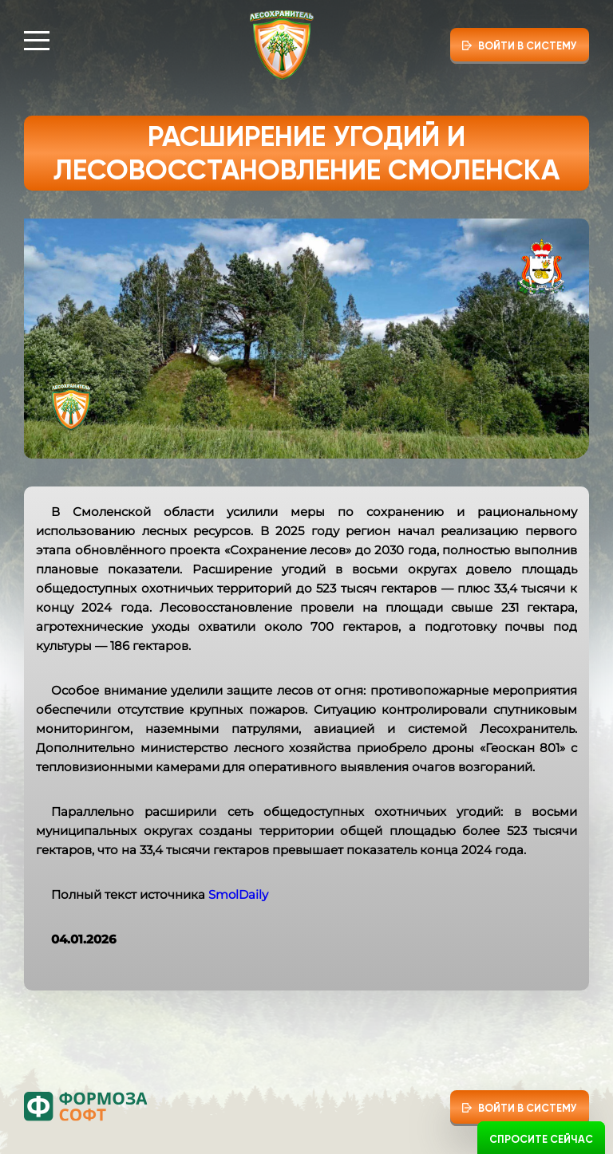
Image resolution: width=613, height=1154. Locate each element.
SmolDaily (238, 894)
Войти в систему (527, 46)
